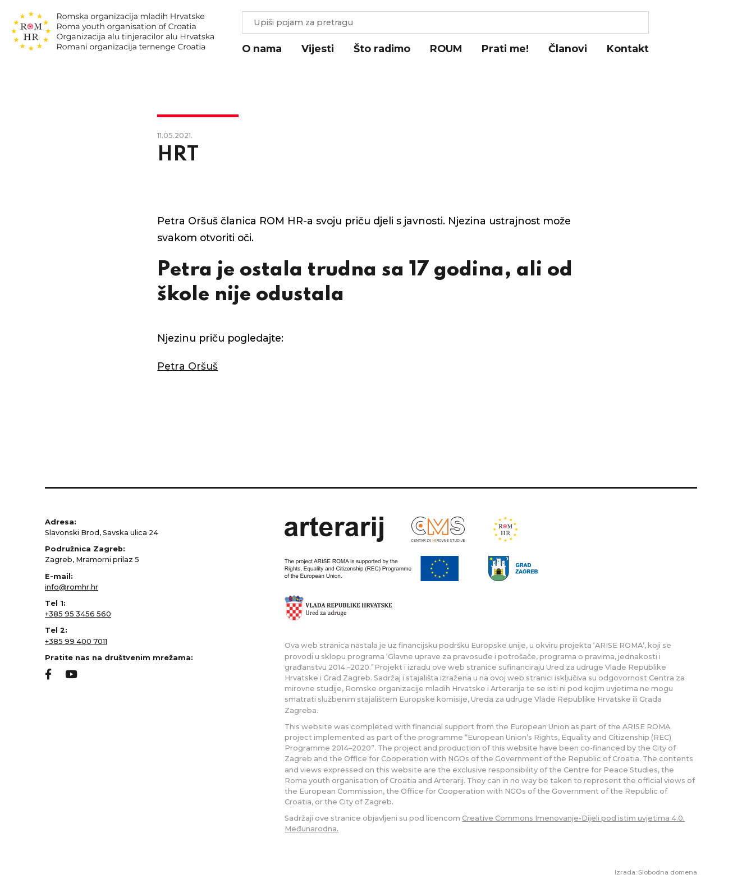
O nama (262, 48)
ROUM (446, 48)
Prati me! (505, 48)
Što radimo (382, 48)
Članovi (567, 48)
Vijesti (317, 48)
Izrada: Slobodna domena (656, 872)
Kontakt (628, 48)
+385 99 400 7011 (76, 641)
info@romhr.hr (71, 587)
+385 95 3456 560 (78, 614)
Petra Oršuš (187, 366)
